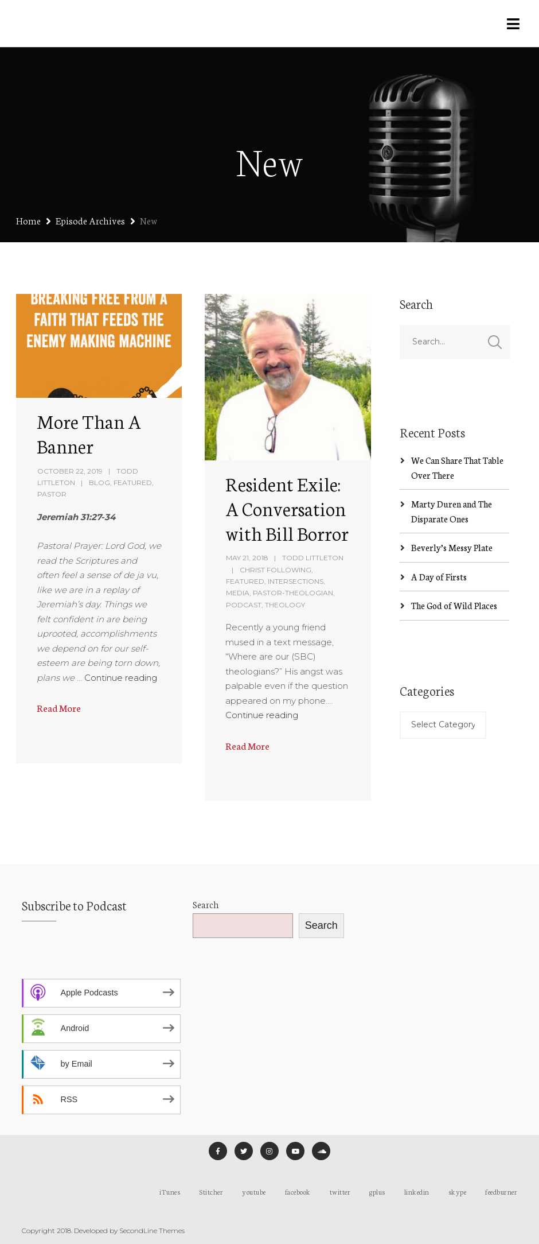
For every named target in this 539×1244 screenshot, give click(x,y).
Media (237, 592)
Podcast (243, 604)
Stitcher (211, 1191)
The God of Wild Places (454, 605)
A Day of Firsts (439, 577)
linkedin (416, 1191)
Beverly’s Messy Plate (452, 547)
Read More (59, 707)
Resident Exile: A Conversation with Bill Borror (287, 508)
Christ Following (275, 569)
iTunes (169, 1191)
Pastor (52, 494)
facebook (298, 1191)
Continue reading (120, 677)
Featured (133, 482)
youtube (254, 1191)
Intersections (295, 581)
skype (457, 1191)
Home (28, 220)
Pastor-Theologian (293, 592)
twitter (340, 1191)
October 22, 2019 (70, 471)
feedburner (501, 1191)
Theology (285, 604)
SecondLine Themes (152, 1230)
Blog (99, 482)
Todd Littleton (312, 557)
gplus (377, 1191)
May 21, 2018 (247, 557)
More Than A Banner (89, 433)
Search (206, 903)
